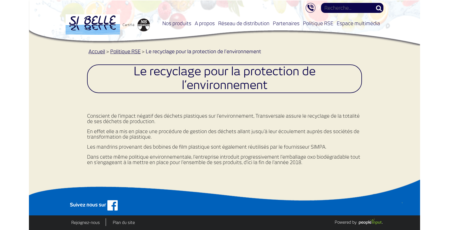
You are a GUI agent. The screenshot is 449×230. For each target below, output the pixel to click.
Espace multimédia (358, 23)
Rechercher (378, 8)
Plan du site (124, 222)
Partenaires (286, 23)
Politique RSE (318, 23)
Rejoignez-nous (85, 222)
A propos (205, 23)
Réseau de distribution (243, 23)
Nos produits (176, 23)
